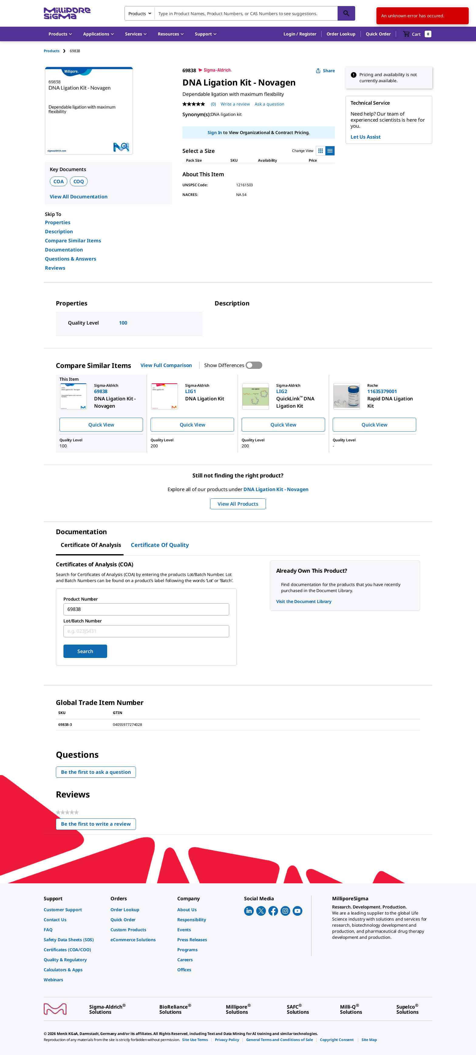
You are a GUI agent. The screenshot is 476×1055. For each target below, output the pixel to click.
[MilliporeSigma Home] (67, 13)
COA (58, 181)
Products (51, 50)
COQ (78, 181)
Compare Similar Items (73, 240)
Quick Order (378, 34)
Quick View (101, 424)
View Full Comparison (166, 365)
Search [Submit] (85, 651)
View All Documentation (78, 197)
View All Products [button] (238, 504)
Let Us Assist (366, 137)
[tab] (57, 51)
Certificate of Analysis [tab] (91, 544)
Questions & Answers (70, 258)
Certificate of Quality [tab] (160, 544)
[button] (300, 34)
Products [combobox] (137, 13)
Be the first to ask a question (96, 772)
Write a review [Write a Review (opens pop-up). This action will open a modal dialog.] (235, 104)
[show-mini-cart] (417, 34)
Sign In (215, 132)
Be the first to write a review (98, 825)
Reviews (55, 268)
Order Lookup (341, 34)
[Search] (346, 13)
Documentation (64, 249)
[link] (74, 910)
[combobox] (239, 13)
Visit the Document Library (304, 601)
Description (59, 231)
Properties (57, 222)
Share (325, 70)
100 (123, 322)
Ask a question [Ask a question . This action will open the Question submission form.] (269, 104)
